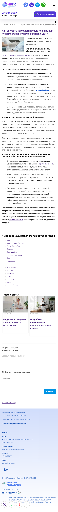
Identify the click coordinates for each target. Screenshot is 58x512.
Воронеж (10, 279)
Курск (9, 282)
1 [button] (25, 340)
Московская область (15, 243)
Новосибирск (12, 285)
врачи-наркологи (46, 164)
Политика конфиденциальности (14, 423)
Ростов (10, 270)
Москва (10, 240)
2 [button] (29, 340)
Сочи (9, 276)
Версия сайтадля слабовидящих (11, 483)
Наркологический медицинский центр (17, 55)
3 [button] (33, 340)
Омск (9, 258)
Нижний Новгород (14, 255)
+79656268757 (7, 456)
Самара (10, 249)
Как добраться (7, 442)
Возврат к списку (9, 403)
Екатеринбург (12, 252)
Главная (5, 25)
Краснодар (11, 267)
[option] (15, 314)
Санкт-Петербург (13, 246)
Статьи (12, 25)
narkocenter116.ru (16, 220)
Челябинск (11, 273)
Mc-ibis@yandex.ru (8, 463)
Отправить (50, 391)
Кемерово (11, 261)
